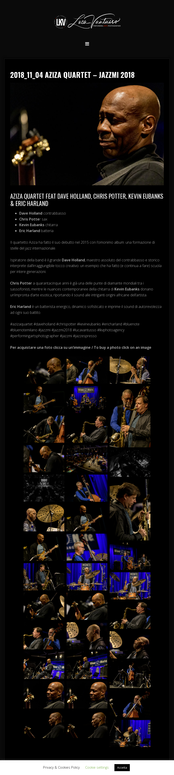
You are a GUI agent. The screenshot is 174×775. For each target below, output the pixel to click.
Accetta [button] (122, 767)
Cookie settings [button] (97, 767)
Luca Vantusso (87, 22)
